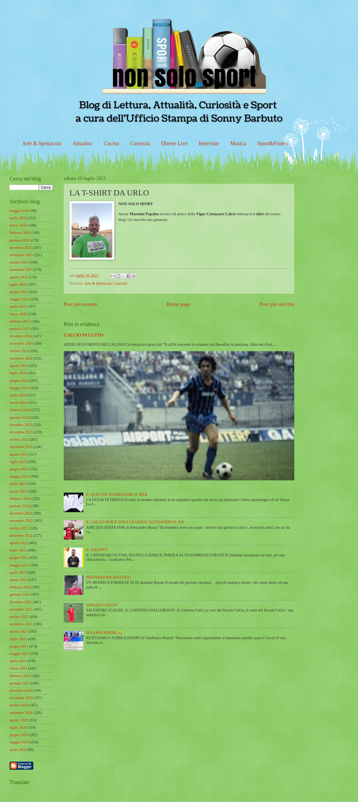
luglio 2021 (18, 639)
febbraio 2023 (19, 499)
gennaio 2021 (19, 683)
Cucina (111, 143)
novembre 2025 (21, 255)
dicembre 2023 (20, 425)
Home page (178, 304)
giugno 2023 (18, 469)
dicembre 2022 (20, 513)
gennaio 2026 (19, 240)
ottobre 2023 (18, 440)
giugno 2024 (18, 381)
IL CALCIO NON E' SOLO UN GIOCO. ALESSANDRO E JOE (135, 522)
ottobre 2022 (18, 528)
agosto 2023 (18, 454)
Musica (238, 143)
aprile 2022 (17, 572)
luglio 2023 (18, 462)
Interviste (209, 143)
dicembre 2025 (20, 248)
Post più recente (80, 304)
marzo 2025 (18, 314)
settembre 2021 (21, 624)
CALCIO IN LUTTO (84, 335)
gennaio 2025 (19, 329)
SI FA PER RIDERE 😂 (104, 633)
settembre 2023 (21, 447)
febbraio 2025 (19, 321)
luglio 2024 (18, 373)
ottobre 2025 (18, 262)
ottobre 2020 (18, 705)
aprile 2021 (17, 661)
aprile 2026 (17, 218)
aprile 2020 (17, 750)
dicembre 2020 (20, 691)
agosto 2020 (18, 720)
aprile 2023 (17, 484)
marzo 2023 (18, 491)
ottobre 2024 (18, 351)
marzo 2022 (18, 580)
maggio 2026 (19, 211)
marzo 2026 (18, 225)
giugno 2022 (18, 558)
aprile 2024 (17, 395)
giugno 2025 (18, 292)
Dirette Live (174, 143)
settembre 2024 (21, 358)
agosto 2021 (18, 631)
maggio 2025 (19, 299)
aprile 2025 (17, 307)
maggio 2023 (19, 476)
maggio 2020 (19, 742)
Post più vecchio (277, 304)
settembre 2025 (21, 270)
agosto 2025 (18, 277)
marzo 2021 (18, 668)
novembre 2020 (21, 698)
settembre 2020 (21, 713)
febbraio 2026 (19, 233)
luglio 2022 (18, 550)
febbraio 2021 (19, 676)
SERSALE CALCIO (101, 605)
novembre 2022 (21, 521)
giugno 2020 (18, 735)
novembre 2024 (21, 343)
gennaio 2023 (19, 506)
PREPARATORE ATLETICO (108, 577)
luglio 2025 (18, 285)
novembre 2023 (21, 432)
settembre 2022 (21, 536)
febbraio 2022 (19, 587)
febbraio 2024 (19, 410)
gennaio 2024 (19, 418)
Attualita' (83, 143)
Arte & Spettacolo (42, 143)
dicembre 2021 (20, 602)
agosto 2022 (18, 543)
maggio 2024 (19, 388)
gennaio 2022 (19, 594)
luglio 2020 (18, 727)
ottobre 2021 (18, 617)
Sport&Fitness (273, 143)
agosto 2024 (18, 366)
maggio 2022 (19, 565)
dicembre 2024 (20, 336)
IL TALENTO (96, 550)
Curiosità (140, 143)
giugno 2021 (18, 646)
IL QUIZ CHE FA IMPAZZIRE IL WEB (116, 495)
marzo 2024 (18, 403)
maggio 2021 (19, 654)
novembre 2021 (21, 609)
